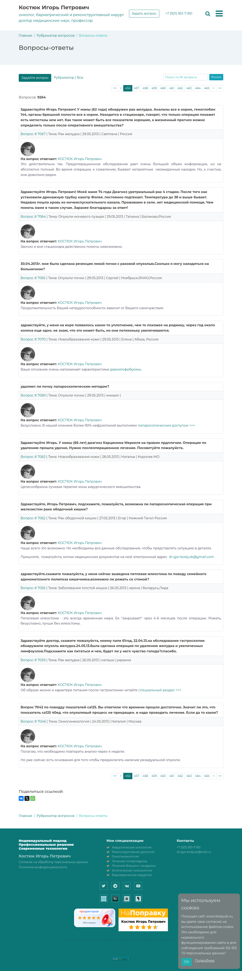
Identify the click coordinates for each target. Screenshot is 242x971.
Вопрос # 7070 (33, 339)
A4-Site (121, 949)
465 (206, 88)
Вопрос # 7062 (33, 518)
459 (154, 88)
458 (145, 88)
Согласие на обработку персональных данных (53, 862)
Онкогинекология (125, 856)
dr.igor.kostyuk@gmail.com (191, 557)
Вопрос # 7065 (33, 278)
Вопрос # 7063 (33, 457)
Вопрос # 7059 (33, 660)
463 (189, 88)
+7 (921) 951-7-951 (178, 13)
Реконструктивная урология (133, 852)
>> (219, 88)
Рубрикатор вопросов (55, 35)
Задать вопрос (144, 13)
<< (114, 88)
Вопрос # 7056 (33, 588)
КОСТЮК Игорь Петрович (80, 159)
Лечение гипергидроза (129, 861)
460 (163, 88)
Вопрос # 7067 (33, 134)
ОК (186, 962)
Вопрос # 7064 (33, 217)
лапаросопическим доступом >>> (166, 425)
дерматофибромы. (126, 369)
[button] (219, 13)
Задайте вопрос (35, 78)
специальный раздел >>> (159, 690)
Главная (25, 35)
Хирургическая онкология (131, 847)
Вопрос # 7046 (33, 721)
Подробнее (205, 961)
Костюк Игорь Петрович (54, 7)
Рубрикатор (64, 78)
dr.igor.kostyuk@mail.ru (194, 852)
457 (136, 88)
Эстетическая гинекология (132, 870)
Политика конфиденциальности (43, 867)
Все (80, 78)
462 (180, 88)
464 (198, 88)
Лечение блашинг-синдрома (133, 866)
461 (171, 88)
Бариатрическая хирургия (131, 875)
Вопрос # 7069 (33, 395)
